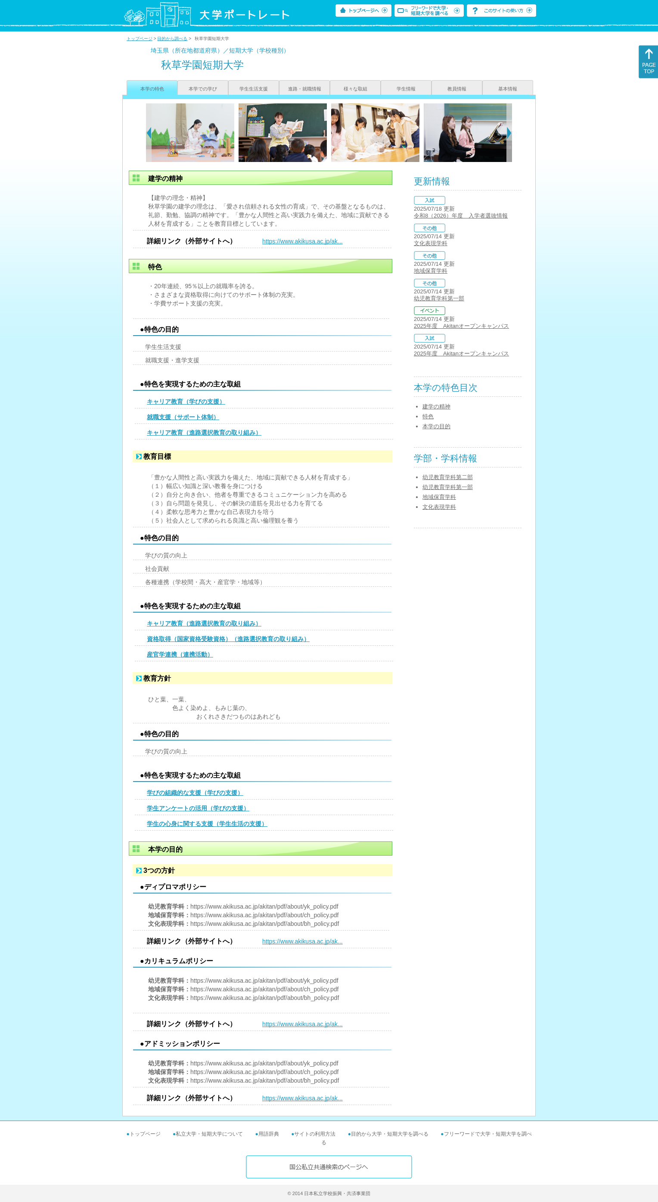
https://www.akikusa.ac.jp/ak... (302, 241)
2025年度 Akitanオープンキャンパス (461, 326)
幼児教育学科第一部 (439, 298)
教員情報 (456, 88)
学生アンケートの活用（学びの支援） (198, 808)
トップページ (139, 38)
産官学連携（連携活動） (180, 654)
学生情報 (406, 88)
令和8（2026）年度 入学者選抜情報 (461, 215)
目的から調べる (172, 38)
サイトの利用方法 (314, 1134)
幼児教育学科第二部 (447, 477)
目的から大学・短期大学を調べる (389, 1134)
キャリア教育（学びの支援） (186, 401)
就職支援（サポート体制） (183, 417)
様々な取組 (355, 88)
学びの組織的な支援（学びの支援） (195, 792)
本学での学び (203, 88)
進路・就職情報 (304, 88)
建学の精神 (436, 406)
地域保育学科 (430, 271)
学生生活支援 (253, 88)
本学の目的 (436, 426)
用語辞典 (268, 1134)
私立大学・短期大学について (209, 1134)
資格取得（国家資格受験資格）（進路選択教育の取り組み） (228, 638)
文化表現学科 (430, 243)
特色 (428, 416)
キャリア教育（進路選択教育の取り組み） (204, 432)
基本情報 (507, 88)
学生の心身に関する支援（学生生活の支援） (207, 823)
